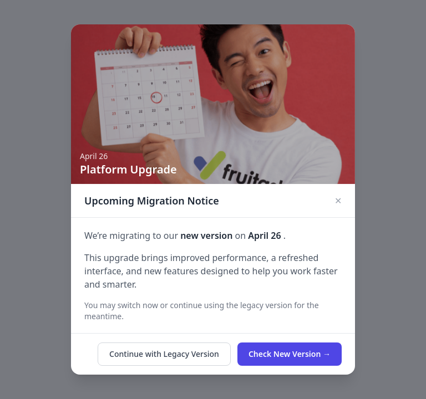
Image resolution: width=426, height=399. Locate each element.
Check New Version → (289, 354)
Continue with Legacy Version (164, 354)
